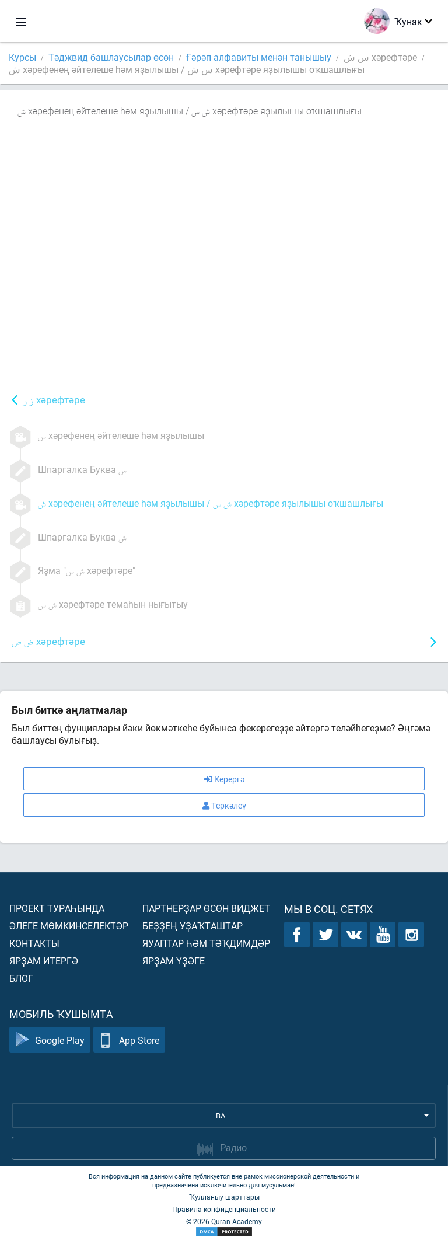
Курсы (22, 57)
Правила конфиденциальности (224, 1209)
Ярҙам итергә (43, 960)
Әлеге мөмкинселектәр (68, 925)
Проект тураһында (56, 908)
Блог (21, 978)
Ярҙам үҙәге (173, 960)
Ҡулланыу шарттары (224, 1196)
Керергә (224, 779)
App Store (129, 1040)
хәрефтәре (54, 401)
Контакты (34, 943)
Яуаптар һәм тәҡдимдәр (206, 943)
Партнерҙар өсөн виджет (206, 908)
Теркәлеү (224, 805)
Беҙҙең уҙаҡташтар (192, 925)
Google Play (50, 1040)
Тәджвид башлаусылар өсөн (111, 57)
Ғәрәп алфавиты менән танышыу (258, 57)
